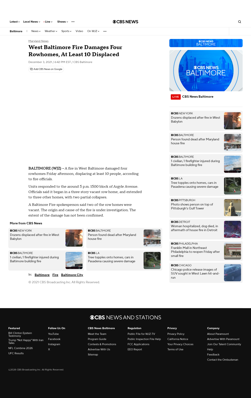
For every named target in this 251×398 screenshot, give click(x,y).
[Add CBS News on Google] (46, 69)
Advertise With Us (99, 349)
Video (79, 31)
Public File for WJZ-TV (141, 334)
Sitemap (93, 354)
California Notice (177, 339)
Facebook (54, 339)
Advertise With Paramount (223, 339)
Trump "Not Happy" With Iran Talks (25, 341)
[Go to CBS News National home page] (125, 21)
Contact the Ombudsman (222, 359)
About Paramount (218, 334)
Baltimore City (72, 275)
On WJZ (93, 31)
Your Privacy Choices (180, 344)
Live (48, 21)
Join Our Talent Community (224, 344)
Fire (55, 275)
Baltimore (16, 31)
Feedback (213, 354)
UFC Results (16, 353)
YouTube (53, 334)
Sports (66, 31)
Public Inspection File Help (144, 339)
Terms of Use (175, 349)
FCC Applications (138, 344)
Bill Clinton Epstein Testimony (20, 334)
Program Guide (97, 339)
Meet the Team (97, 334)
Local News (31, 21)
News (35, 31)
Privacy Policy (175, 334)
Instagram (54, 344)
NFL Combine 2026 (20, 348)
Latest (15, 21)
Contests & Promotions (102, 344)
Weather (51, 31)
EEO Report (135, 349)
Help (210, 349)
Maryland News (38, 41)
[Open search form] (239, 21)
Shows (62, 21)
